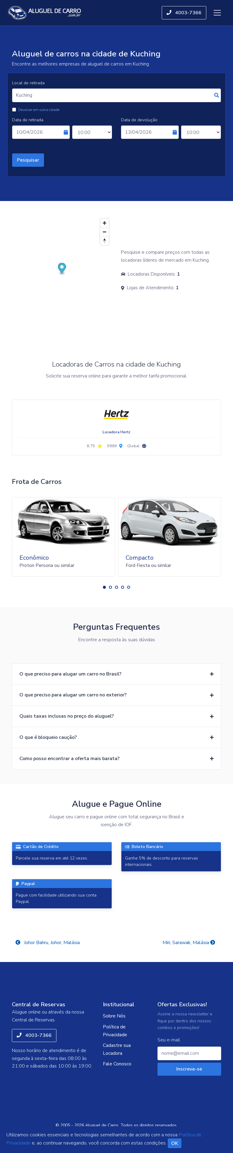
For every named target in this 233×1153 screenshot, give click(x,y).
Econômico (34, 558)
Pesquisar (28, 160)
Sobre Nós (114, 1016)
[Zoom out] (104, 231)
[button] (104, 587)
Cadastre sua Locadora (117, 1049)
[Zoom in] (104, 223)
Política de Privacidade (115, 1031)
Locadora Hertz (116, 432)
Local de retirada (28, 83)
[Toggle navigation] (217, 13)
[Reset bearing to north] (104, 240)
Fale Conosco (117, 1064)
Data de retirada (27, 120)
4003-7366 (184, 12)
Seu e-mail (168, 1040)
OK (174, 1143)
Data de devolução (139, 120)
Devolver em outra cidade (38, 109)
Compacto (140, 558)
